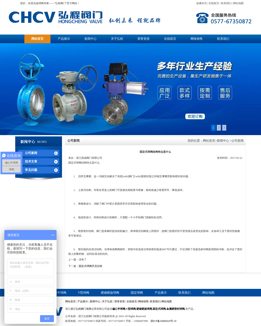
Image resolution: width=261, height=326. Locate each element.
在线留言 (214, 3)
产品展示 (64, 38)
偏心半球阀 (58, 292)
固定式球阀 (159, 308)
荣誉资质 (143, 38)
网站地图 (238, 3)
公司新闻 (31, 153)
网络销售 (197, 38)
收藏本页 (201, 3)
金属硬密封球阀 (175, 308)
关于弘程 (117, 38)
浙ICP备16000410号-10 (163, 321)
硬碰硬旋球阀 (110, 292)
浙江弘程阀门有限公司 (83, 308)
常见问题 (31, 170)
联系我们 (226, 3)
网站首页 (37, 38)
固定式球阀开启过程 (90, 266)
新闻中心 (90, 38)
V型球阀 (83, 292)
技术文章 (31, 161)
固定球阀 (137, 292)
